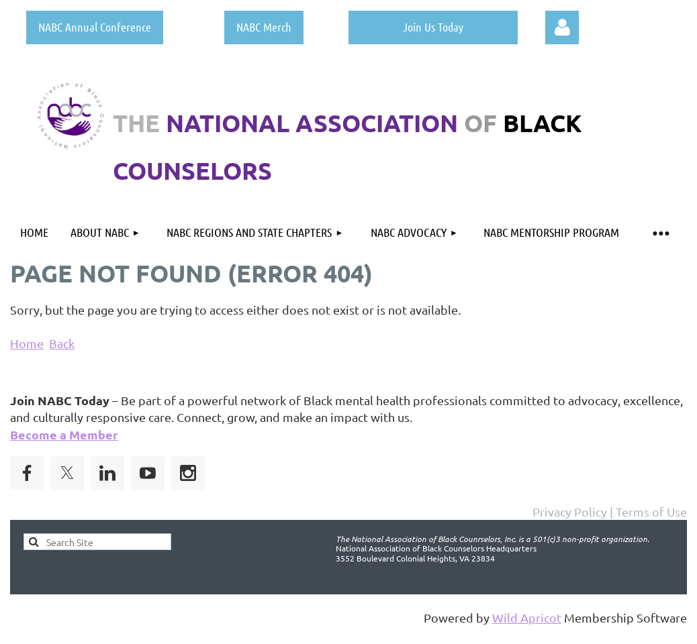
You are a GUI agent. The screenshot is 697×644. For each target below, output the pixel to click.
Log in (562, 27)
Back (62, 343)
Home (27, 343)
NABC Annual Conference (94, 26)
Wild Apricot (526, 617)
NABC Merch (263, 26)
